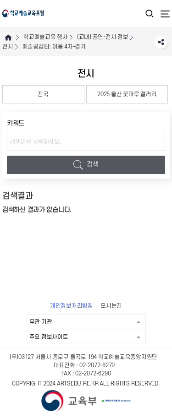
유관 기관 (87, 321)
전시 (7, 46)
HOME (8, 37)
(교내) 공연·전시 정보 (102, 37)
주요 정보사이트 (87, 336)
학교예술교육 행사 (45, 37)
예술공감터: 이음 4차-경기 (54, 46)
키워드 (15, 123)
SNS (161, 42)
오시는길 (111, 306)
